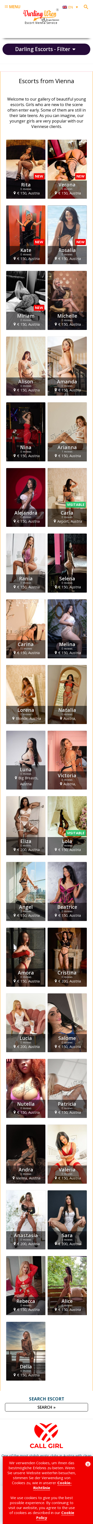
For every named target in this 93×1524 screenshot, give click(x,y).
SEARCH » (46, 1407)
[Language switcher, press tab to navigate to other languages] (70, 7)
